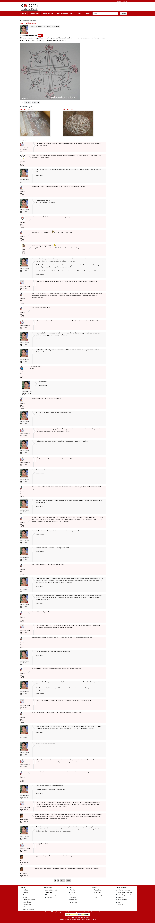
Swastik (25, 897)
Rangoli (22, 13)
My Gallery (55, 26)
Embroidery (73, 897)
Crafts (80, 13)
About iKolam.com (65, 920)
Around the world (51, 890)
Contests (120, 897)
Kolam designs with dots (125, 892)
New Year (49, 892)
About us (120, 904)
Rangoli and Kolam (121, 887)
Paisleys (25, 892)
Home (22, 20)
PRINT (40, 35)
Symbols (25, 890)
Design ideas (27, 902)
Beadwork (73, 895)
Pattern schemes (28, 907)
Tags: (21, 102)
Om (24, 895)
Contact (93, 920)
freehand (27, 102)
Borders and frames (29, 899)
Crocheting (73, 902)
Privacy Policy (76, 920)
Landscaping (98, 895)
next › (62, 880)
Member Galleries (121, 1)
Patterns (23, 887)
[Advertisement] (76, 6)
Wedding (49, 897)
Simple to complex (28, 909)
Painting (72, 890)
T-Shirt (96, 897)
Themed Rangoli (48, 13)
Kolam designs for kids (124, 895)
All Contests (34, 13)
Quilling (72, 892)
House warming (51, 895)
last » (68, 880)
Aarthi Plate (73, 899)
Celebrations (48, 887)
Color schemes (27, 904)
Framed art (97, 890)
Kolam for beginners (124, 890)
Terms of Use (86, 920)
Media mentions (122, 899)
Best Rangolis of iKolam (65, 13)
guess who (35, 102)
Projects (94, 887)
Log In (88, 13)
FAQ (119, 902)
